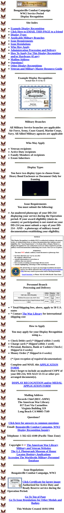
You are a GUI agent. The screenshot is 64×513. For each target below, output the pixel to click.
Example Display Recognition (27, 28)
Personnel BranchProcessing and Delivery (37, 286)
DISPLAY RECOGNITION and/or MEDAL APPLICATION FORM (37, 384)
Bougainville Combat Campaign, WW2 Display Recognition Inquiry (38, 428)
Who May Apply (20, 47)
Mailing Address (20, 59)
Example (23, 77)
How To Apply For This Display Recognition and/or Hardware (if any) (36, 55)
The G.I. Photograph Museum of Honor (33, 451)
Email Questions (27, 274)
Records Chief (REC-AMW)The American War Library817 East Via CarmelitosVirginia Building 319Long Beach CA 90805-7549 (34, 405)
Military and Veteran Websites (33, 448)
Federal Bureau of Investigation (52, 269)
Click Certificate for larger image (42, 481)
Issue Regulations (21, 43)
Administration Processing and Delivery (33, 50)
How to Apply (37, 326)
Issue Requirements (22, 40)
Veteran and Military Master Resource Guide (36, 68)
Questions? (17, 62)
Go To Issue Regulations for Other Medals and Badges (35, 501)
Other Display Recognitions (26, 65)
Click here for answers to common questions (33, 422)
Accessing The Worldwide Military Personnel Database (33, 459)
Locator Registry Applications (34, 454)
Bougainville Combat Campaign (32, 10)
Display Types (18, 34)
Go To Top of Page (35, 496)
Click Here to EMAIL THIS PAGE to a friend (37, 31)
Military (29, 121)
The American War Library (42, 445)
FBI (22, 271)
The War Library (32, 313)
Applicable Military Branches (27, 37)
